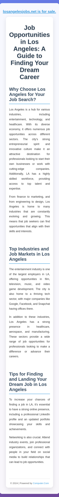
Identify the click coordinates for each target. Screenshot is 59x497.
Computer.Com (41, 483)
